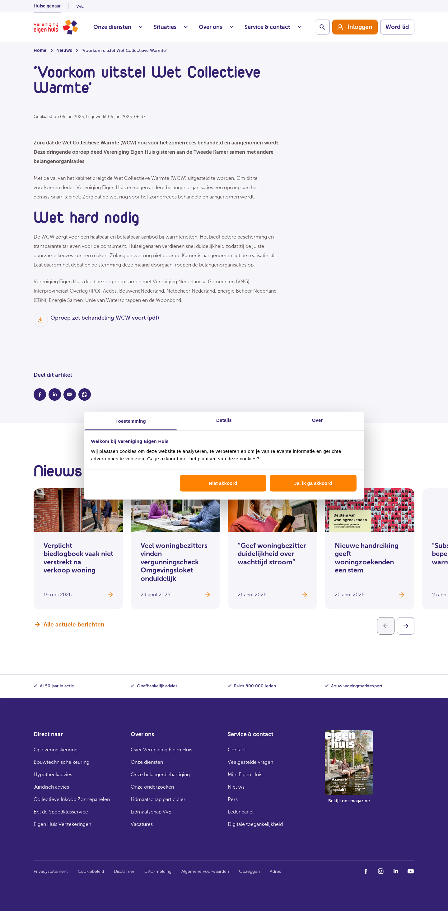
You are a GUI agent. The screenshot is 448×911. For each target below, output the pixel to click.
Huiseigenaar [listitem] (47, 6)
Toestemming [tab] (130, 420)
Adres (275, 871)
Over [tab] (317, 419)
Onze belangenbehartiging (160, 774)
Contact (237, 750)
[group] (355, 27)
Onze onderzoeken (152, 787)
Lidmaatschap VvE (151, 812)
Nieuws (64, 50)
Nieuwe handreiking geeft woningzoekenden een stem (367, 557)
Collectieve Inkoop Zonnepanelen (72, 799)
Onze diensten (117, 27)
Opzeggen (249, 871)
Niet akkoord (223, 483)
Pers (233, 799)
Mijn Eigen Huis (245, 774)
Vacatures (142, 824)
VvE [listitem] (80, 6)
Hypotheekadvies (53, 774)
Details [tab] (224, 419)
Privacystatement (51, 871)
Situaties (171, 27)
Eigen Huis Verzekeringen (62, 824)
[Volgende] (405, 626)
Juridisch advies (51, 787)
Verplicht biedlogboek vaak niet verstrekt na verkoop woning (78, 557)
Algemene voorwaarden (205, 871)
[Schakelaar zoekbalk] (322, 27)
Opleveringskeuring (55, 750)
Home (40, 50)
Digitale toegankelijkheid (255, 824)
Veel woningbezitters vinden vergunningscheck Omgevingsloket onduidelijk (174, 562)
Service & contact (273, 27)
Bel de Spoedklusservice (61, 812)
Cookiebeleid (91, 871)
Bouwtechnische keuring (61, 762)
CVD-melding (157, 871)
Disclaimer (124, 871)
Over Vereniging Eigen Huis (161, 750)
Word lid (397, 26)
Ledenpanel (241, 812)
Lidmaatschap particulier (158, 799)
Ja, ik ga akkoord (313, 483)
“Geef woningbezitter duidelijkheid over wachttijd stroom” (272, 553)
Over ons (216, 27)
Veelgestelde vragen (250, 762)
